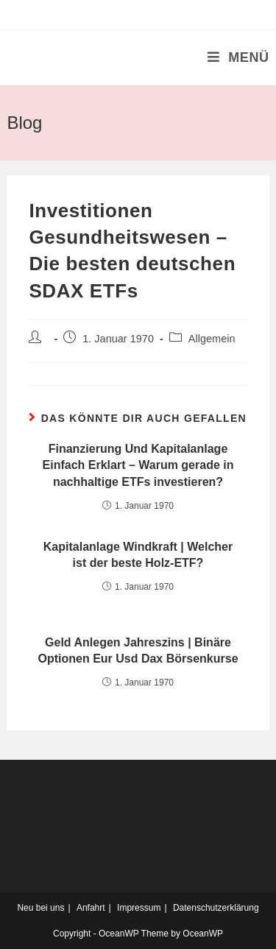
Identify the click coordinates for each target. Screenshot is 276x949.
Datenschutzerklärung (216, 908)
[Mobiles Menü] (238, 57)
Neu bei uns (40, 908)
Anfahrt (91, 908)
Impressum (138, 908)
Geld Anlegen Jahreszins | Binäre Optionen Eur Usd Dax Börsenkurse (138, 650)
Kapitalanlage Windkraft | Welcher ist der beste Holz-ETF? (138, 554)
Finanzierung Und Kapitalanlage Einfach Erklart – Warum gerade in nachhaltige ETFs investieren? (138, 465)
